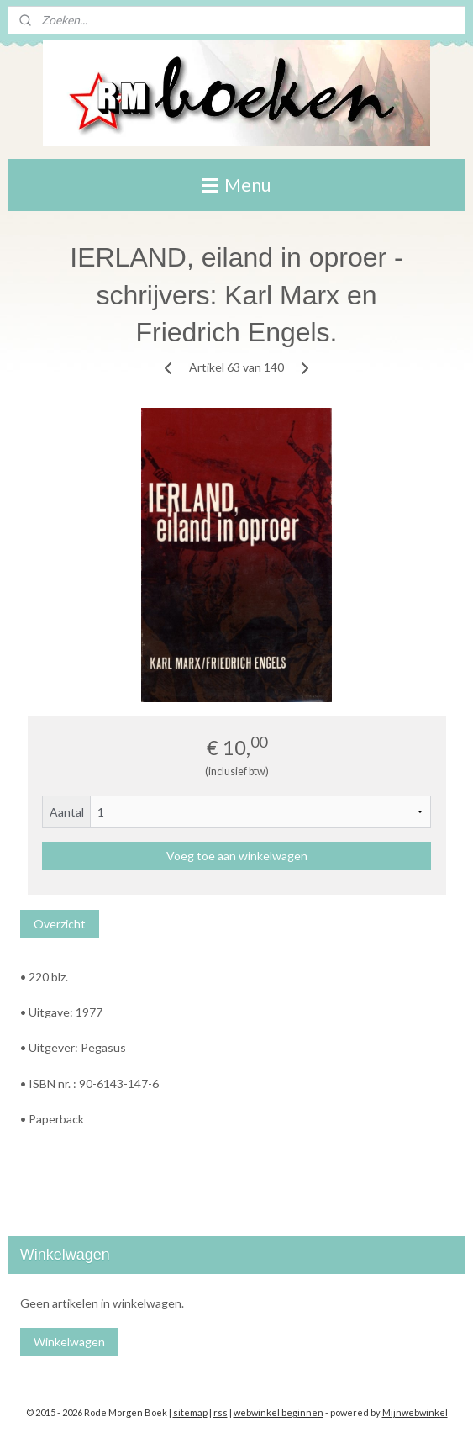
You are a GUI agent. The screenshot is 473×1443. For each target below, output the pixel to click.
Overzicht (60, 924)
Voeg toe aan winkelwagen (236, 855)
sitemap (190, 1412)
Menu (236, 184)
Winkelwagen (69, 1342)
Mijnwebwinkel (415, 1412)
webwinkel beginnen (278, 1412)
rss (220, 1412)
